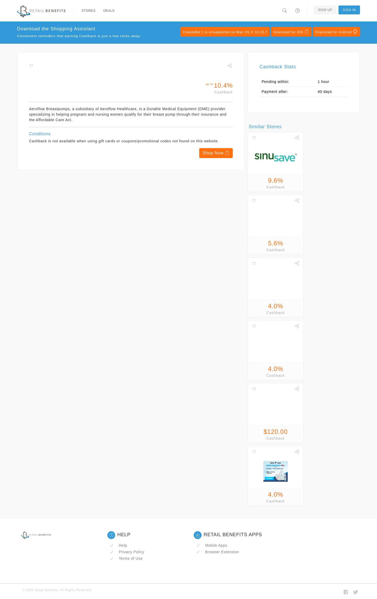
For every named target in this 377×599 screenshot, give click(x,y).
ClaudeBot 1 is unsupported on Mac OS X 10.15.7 (225, 32)
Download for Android (336, 31)
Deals (109, 11)
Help (118, 545)
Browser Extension (217, 552)
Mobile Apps (211, 545)
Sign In (349, 10)
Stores (88, 11)
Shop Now (216, 153)
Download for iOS (291, 31)
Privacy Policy (127, 552)
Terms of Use (126, 558)
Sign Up (325, 10)
